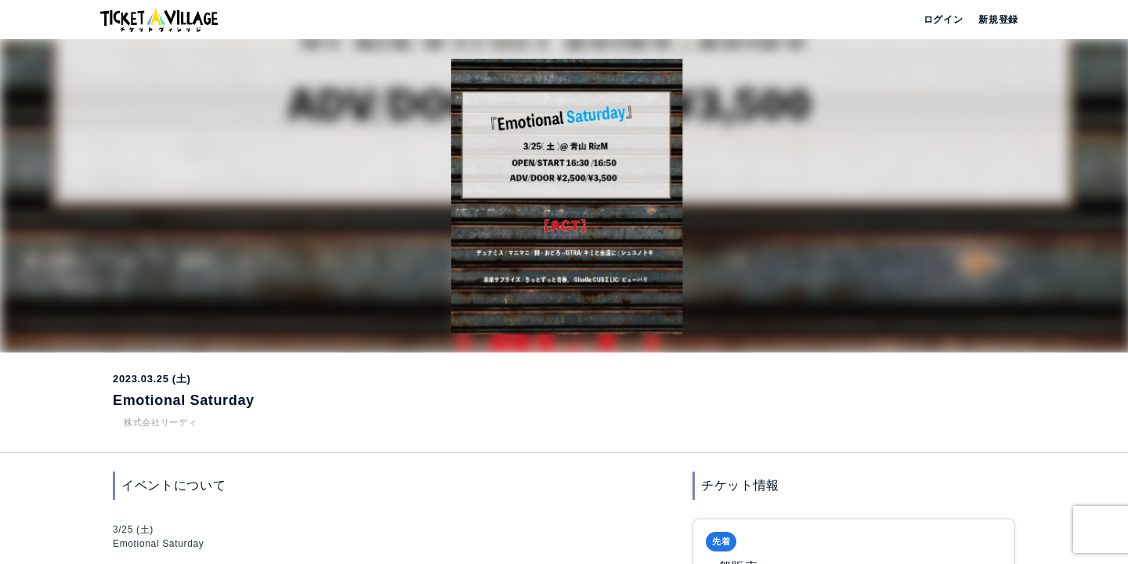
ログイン (942, 19)
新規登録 (992, 19)
